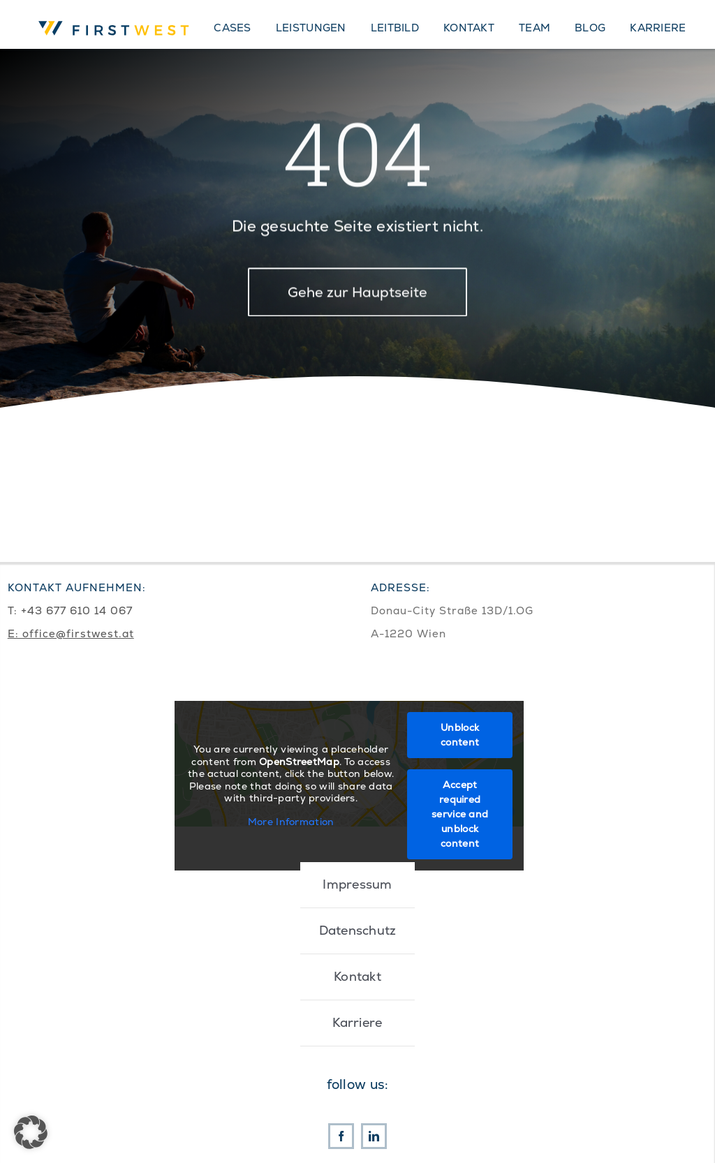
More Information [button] (290, 821)
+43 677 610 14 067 (77, 610)
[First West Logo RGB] (116, 19)
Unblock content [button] (460, 734)
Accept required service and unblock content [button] (460, 814)
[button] (30, 1132)
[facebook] (341, 1136)
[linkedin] (374, 1136)
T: (14, 610)
